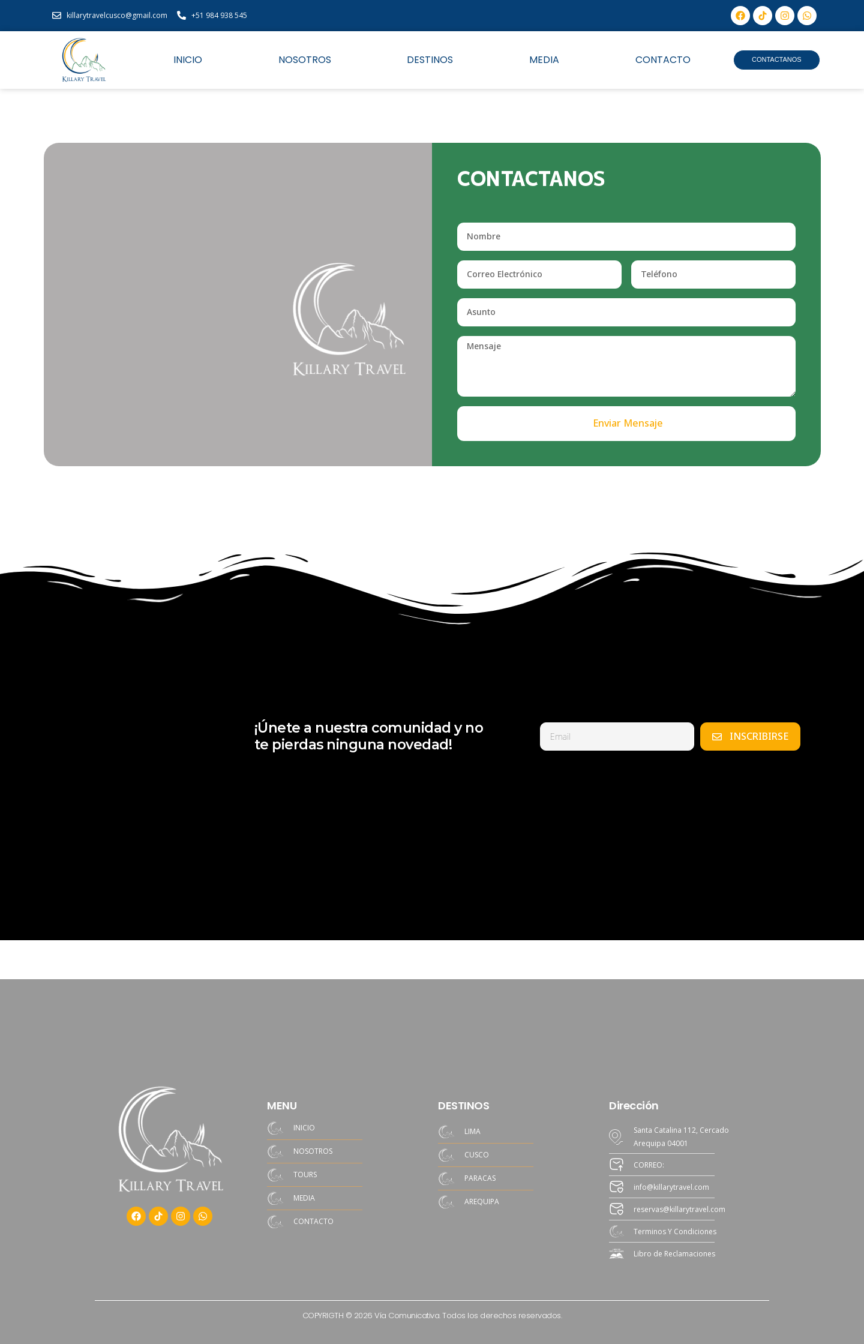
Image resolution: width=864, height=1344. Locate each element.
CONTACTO (663, 60)
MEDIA (544, 60)
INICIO (187, 60)
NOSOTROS (304, 60)
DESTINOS (430, 60)
